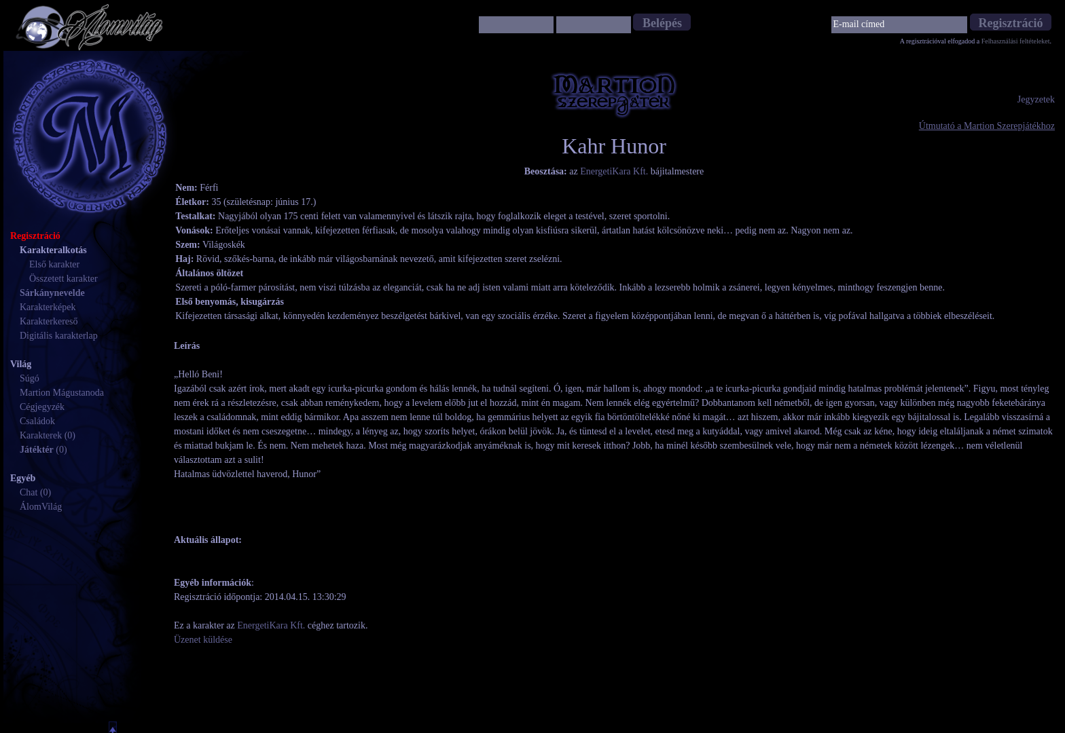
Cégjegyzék (42, 407)
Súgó (29, 378)
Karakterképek (47, 307)
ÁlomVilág (41, 507)
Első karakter (54, 264)
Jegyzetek (1036, 99)
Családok (37, 421)
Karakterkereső (49, 321)
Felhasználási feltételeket (1015, 41)
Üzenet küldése (203, 640)
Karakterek (41, 435)
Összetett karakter (63, 279)
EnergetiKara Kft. (614, 171)
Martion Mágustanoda (62, 393)
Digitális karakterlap (59, 336)
